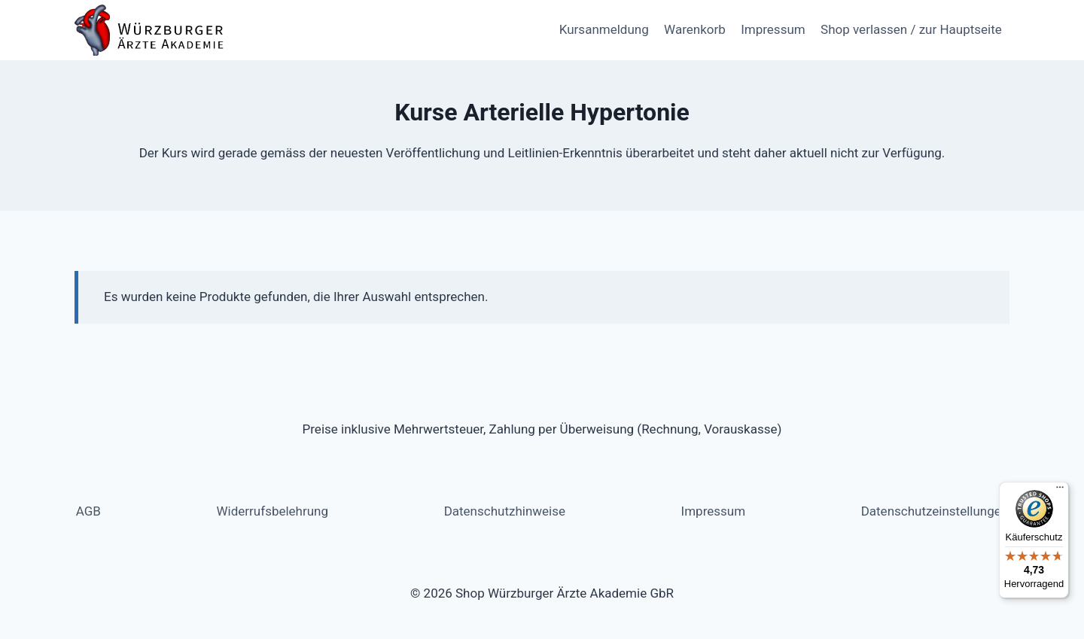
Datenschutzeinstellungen (935, 511)
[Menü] (1060, 491)
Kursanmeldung (604, 29)
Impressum (773, 29)
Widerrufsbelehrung (273, 511)
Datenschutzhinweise (504, 511)
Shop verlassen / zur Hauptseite (911, 29)
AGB (88, 511)
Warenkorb (695, 29)
